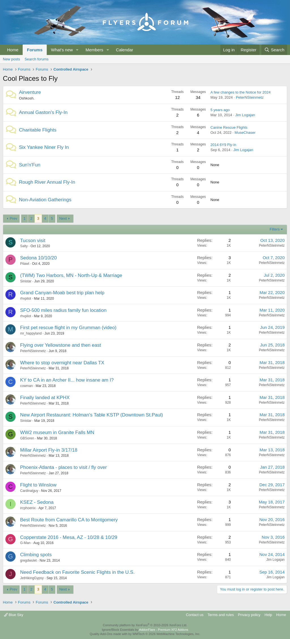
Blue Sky (13, 615)
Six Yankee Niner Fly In (44, 147)
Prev (13, 218)
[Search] (274, 50)
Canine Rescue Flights (229, 127)
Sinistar (25, 281)
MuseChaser (244, 132)
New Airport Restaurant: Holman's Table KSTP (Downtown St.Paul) (91, 415)
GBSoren (27, 438)
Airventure (30, 92)
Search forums (37, 59)
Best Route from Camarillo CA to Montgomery (69, 519)
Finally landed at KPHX (45, 397)
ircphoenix (28, 508)
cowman (26, 386)
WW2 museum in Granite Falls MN (57, 432)
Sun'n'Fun (29, 165)
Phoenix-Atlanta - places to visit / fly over (63, 467)
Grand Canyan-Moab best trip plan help (62, 292)
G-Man (25, 543)
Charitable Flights (37, 130)
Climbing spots (36, 554)
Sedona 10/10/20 (38, 258)
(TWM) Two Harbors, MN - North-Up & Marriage (71, 275)
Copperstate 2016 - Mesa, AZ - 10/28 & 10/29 (68, 537)
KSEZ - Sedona (37, 502)
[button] (77, 50)
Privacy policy (249, 615)
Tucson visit (32, 240)
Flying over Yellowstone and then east (60, 345)
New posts (11, 59)
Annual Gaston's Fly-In (43, 112)
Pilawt (24, 264)
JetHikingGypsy (32, 578)
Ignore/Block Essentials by (145, 629)
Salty (24, 246)
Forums (34, 49)
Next (63, 218)
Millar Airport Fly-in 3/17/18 (48, 450)
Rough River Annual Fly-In (47, 182)
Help (268, 615)
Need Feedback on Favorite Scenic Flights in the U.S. (77, 572)
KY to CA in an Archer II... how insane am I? (67, 380)
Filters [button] (275, 229)
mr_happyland (31, 333)
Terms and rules (221, 615)
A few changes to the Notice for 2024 (240, 92)
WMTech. (166, 634)
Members (94, 49)
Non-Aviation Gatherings (45, 199)
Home (12, 49)
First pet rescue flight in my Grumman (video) (68, 327)
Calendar (124, 49)
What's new (62, 49)
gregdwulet (28, 560)
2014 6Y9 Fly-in (223, 145)
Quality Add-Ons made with (109, 634)
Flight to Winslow (38, 485)
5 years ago (220, 110)
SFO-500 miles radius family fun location (63, 310)
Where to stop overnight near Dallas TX (62, 362)
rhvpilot (25, 299)
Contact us (194, 615)
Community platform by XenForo (145, 625)
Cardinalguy (29, 491)
